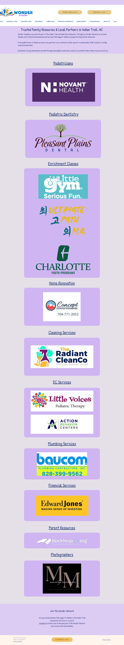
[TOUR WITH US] (70, 12)
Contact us (43, 623)
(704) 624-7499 (17, 641)
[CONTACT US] (99, 12)
